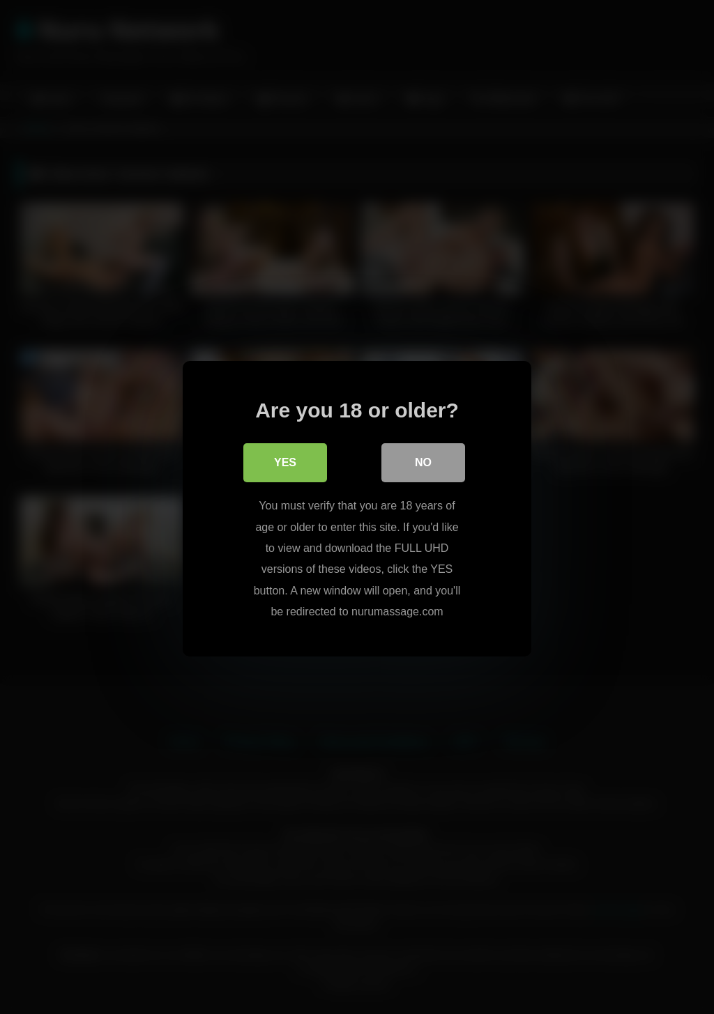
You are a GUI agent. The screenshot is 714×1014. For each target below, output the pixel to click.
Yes (285, 461)
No (423, 461)
